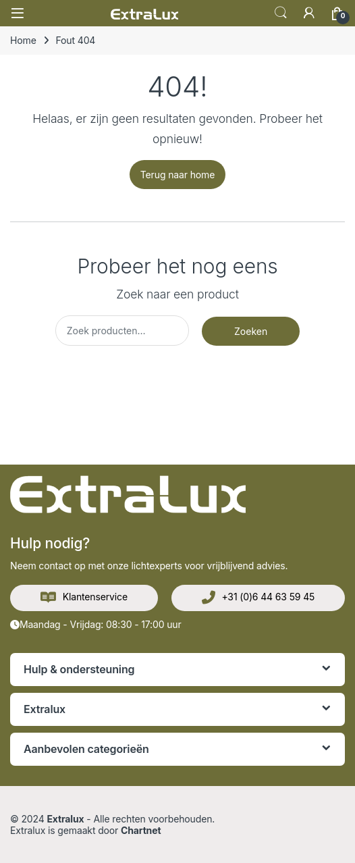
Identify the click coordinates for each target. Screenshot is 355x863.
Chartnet (141, 830)
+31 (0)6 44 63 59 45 (258, 597)
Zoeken (250, 331)
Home (23, 40)
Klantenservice (84, 597)
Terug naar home (177, 174)
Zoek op (280, 12)
